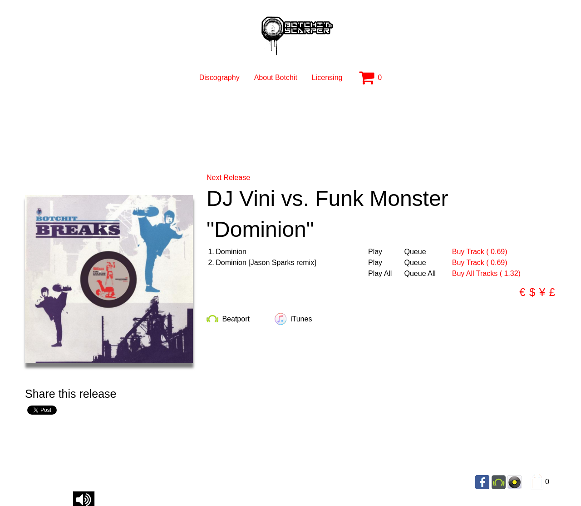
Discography (219, 77)
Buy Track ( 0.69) (479, 252)
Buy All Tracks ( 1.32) (486, 273)
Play (375, 252)
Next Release (228, 177)
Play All (380, 273)
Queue (415, 252)
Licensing (327, 77)
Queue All (420, 273)
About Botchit (275, 77)
